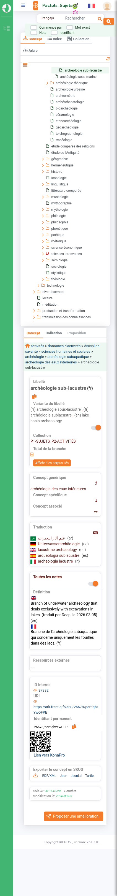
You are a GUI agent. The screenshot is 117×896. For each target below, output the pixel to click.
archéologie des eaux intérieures (51, 362)
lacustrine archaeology (58, 549)
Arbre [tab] (30, 50)
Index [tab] (55, 38)
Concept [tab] (32, 38)
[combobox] (76, 19)
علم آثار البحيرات (52, 538)
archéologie (34, 357)
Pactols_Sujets (57, 5)
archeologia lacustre (56, 561)
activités (37, 346)
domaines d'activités (64, 346)
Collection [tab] (78, 38)
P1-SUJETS (40, 441)
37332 (43, 690)
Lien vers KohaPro (49, 755)
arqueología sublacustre (59, 555)
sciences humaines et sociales (65, 351)
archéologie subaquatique (68, 357)
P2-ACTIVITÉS (63, 441)
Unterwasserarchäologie (59, 544)
